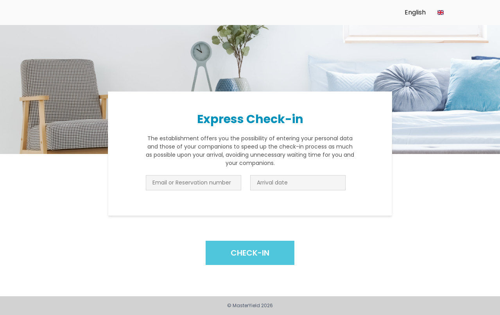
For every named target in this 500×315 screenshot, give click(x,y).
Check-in (250, 252)
